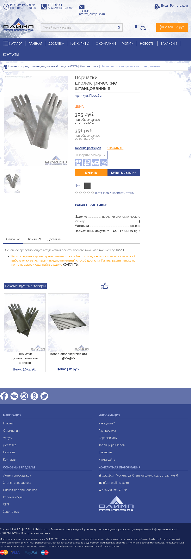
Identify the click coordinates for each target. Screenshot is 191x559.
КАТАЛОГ (12, 43)
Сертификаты (108, 438)
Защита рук (11, 511)
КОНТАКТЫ (11, 54)
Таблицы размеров (112, 445)
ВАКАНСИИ (169, 43)
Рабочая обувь (13, 497)
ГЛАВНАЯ (35, 43)
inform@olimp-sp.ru (94, 14)
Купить (91, 172)
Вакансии (105, 452)
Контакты (9, 459)
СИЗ (6, 504)
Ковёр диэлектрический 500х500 (68, 356)
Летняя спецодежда (17, 475)
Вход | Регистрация (174, 5)
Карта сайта (107, 459)
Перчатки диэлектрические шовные (25, 358)
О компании (11, 430)
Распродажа (107, 430)
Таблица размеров (88, 148)
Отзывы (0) (34, 239)
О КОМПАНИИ (106, 43)
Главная (11, 66)
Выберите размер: (88, 155)
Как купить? (107, 423)
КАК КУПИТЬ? (80, 43)
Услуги (8, 438)
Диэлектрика (89, 66)
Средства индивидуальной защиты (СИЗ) (49, 66)
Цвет (78, 185)
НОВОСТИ (147, 43)
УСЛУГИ (128, 43)
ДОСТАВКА (56, 43)
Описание (13, 239)
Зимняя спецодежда (17, 482)
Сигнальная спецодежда (20, 490)
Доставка (54, 239)
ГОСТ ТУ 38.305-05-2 (125, 231)
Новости (9, 452)
